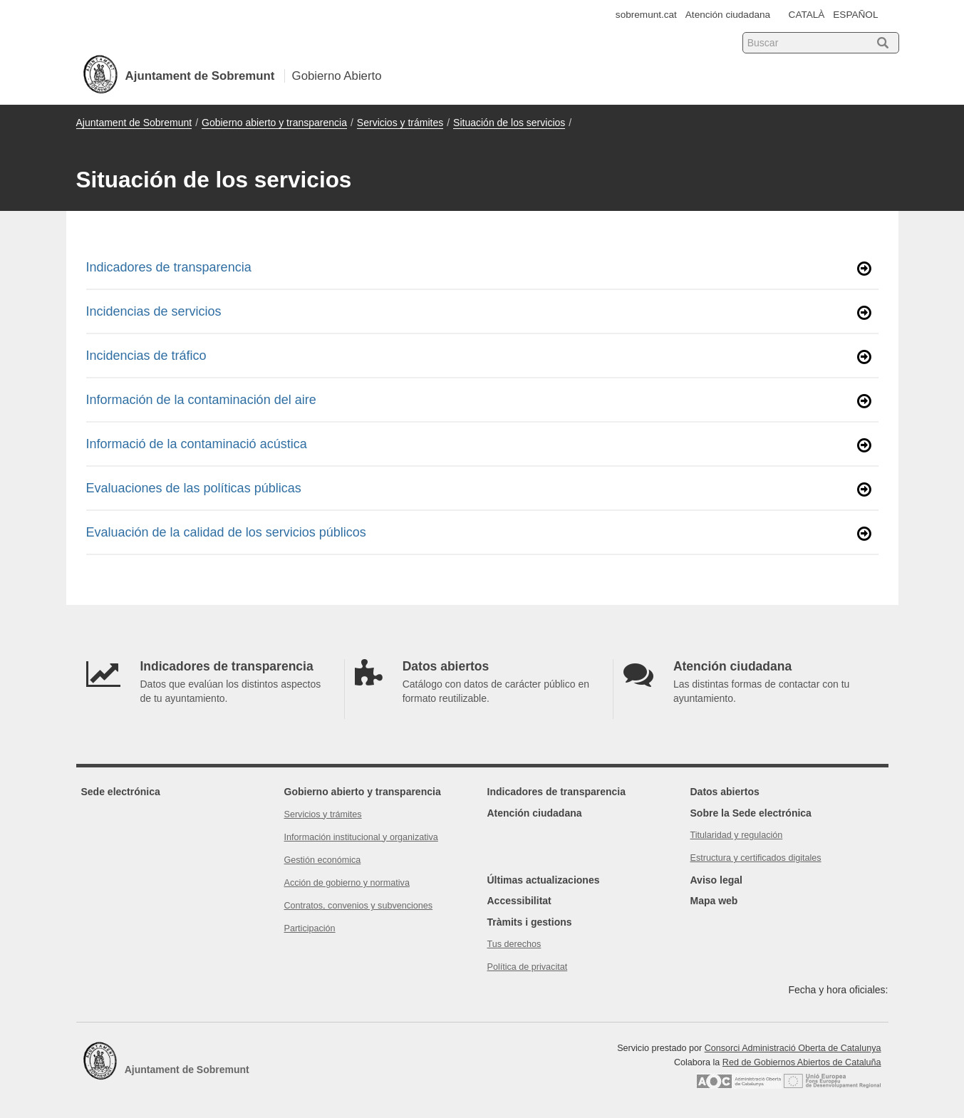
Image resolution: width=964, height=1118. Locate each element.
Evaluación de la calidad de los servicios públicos (478, 533)
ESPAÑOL (855, 14)
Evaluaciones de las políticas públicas (478, 489)
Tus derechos (514, 944)
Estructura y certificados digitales (756, 858)
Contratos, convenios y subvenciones (358, 906)
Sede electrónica (120, 791)
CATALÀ (807, 14)
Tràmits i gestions (529, 922)
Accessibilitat (519, 900)
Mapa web (714, 900)
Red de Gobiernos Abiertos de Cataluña (801, 1062)
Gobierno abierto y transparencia (274, 122)
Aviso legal (716, 880)
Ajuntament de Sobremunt (134, 122)
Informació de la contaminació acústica (478, 445)
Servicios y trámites (400, 122)
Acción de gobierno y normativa (347, 883)
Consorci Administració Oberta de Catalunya (793, 1048)
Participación (310, 928)
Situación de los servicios (509, 122)
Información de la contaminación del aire (478, 401)
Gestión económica (322, 860)
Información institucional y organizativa (361, 837)
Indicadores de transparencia (478, 268)
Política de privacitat (527, 967)
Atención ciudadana (727, 14)
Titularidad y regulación (736, 835)
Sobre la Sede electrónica (751, 813)
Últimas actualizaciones (543, 880)
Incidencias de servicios (478, 312)
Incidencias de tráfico (478, 356)
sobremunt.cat (646, 14)
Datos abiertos (725, 791)
